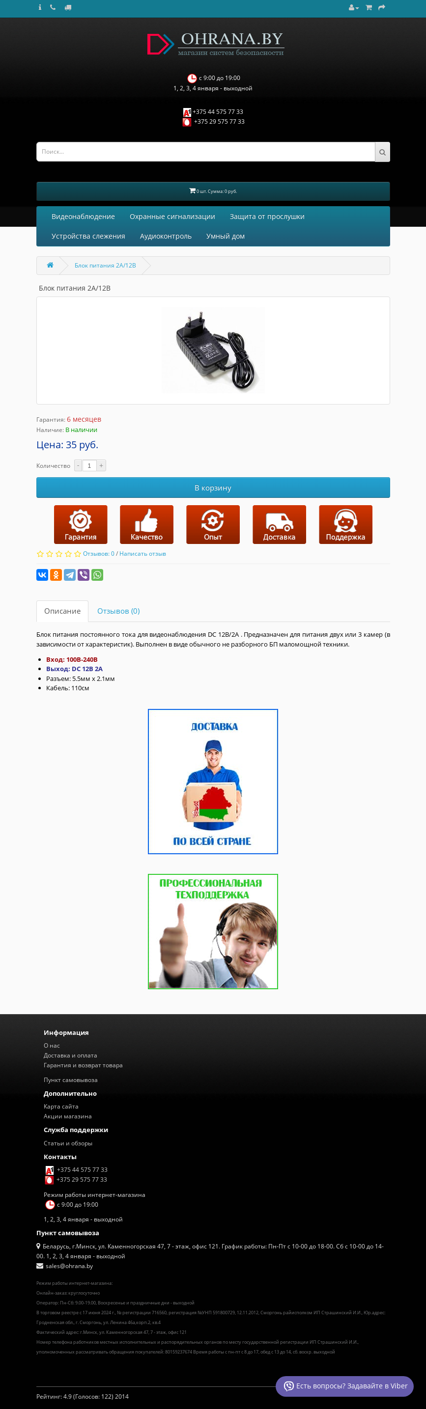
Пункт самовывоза (71, 1080)
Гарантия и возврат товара (83, 1065)
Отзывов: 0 (98, 553)
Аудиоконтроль (166, 236)
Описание (62, 611)
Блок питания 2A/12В (105, 265)
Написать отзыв (142, 553)
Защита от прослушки (267, 216)
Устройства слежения (88, 236)
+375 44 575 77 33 (218, 112)
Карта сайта (61, 1106)
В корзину (213, 487)
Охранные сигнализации (172, 216)
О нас (52, 1045)
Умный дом (225, 236)
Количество (53, 465)
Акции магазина (68, 1116)
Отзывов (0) (118, 611)
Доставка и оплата (70, 1055)
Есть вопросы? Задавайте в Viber (345, 1386)
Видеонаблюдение (83, 216)
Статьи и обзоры (68, 1143)
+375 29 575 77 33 (219, 121)
